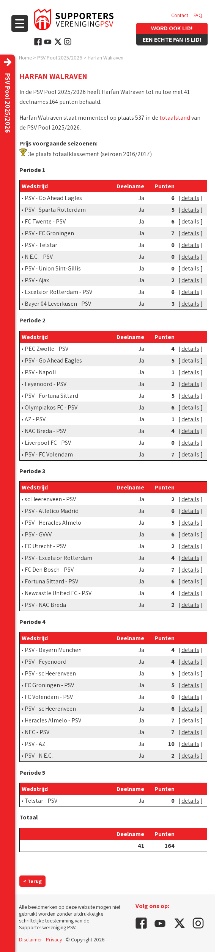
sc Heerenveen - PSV (50, 499)
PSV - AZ (35, 744)
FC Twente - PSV (45, 221)
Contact (179, 15)
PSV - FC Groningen (49, 233)
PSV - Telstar (41, 245)
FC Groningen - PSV (49, 685)
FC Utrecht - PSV (45, 546)
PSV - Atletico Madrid (52, 511)
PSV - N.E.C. (39, 756)
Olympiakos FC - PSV (51, 407)
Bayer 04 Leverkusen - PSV (58, 304)
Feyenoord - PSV (45, 384)
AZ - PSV (35, 419)
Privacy (54, 939)
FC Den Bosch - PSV (49, 570)
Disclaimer (30, 939)
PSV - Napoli (40, 372)
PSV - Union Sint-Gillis (53, 268)
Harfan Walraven (105, 57)
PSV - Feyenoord (45, 662)
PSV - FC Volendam (49, 454)
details (190, 198)
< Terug (32, 881)
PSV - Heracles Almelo (53, 523)
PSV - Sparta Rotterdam (55, 210)
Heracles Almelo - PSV (53, 720)
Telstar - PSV (41, 801)
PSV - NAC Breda (45, 605)
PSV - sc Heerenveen (50, 673)
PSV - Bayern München (53, 650)
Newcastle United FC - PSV (58, 593)
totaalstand (174, 118)
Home (25, 57)
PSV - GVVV (38, 534)
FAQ (198, 15)
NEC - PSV (37, 732)
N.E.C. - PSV (39, 257)
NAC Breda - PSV (45, 431)
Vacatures (182, 30)
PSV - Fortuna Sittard (51, 396)
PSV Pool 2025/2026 (59, 57)
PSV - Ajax (37, 280)
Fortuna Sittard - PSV (51, 581)
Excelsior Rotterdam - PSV (58, 292)
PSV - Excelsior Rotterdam (58, 558)
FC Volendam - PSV (49, 697)
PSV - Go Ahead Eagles (53, 198)
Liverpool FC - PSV (48, 443)
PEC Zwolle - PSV (46, 349)
